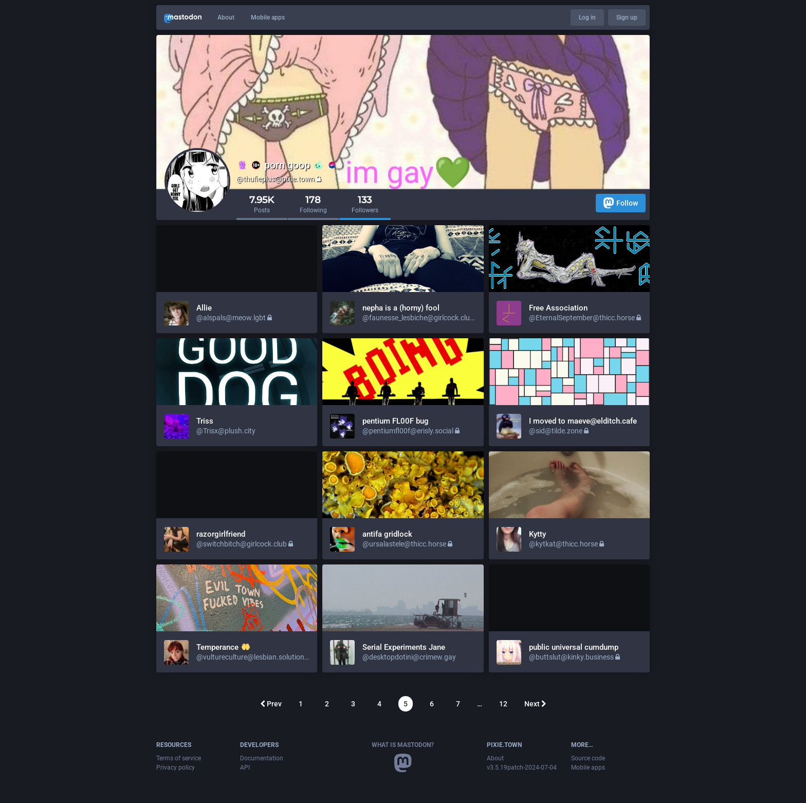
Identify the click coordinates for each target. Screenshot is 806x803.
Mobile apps (268, 17)
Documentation (261, 758)
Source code (588, 758)
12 (503, 704)
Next (535, 704)
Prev (271, 704)
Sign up (626, 17)
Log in (587, 17)
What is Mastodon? (403, 745)
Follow (620, 202)
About (225, 17)
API (245, 767)
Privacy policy (175, 767)
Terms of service (178, 758)
